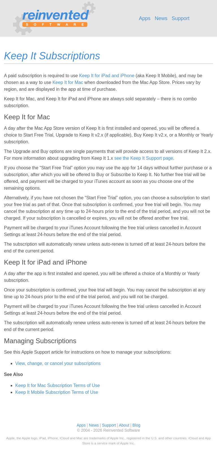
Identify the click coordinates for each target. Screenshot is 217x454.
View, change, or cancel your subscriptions (58, 363)
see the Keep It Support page (143, 158)
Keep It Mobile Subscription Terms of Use (56, 392)
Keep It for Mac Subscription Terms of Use (57, 385)
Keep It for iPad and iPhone (106, 75)
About (124, 425)
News (161, 18)
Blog (136, 425)
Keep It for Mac (68, 82)
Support (181, 18)
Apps (144, 18)
